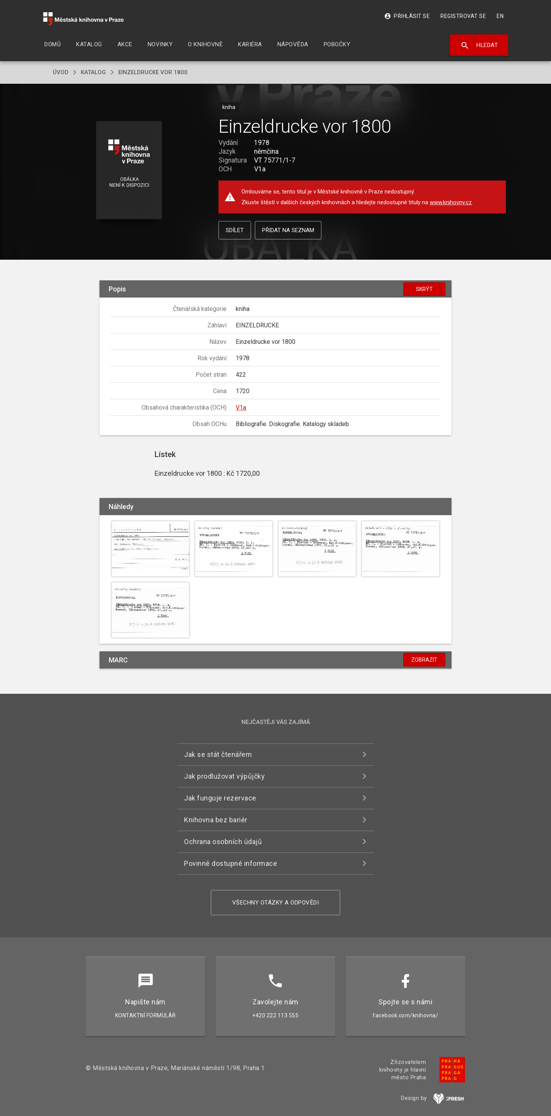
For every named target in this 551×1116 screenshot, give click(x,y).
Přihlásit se (407, 16)
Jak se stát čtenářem (218, 754)
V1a (241, 407)
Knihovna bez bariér (216, 820)
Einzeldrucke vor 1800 (152, 72)
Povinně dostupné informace (230, 863)
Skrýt (424, 289)
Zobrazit (424, 660)
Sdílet (235, 230)
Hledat (479, 45)
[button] (129, 170)
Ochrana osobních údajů (223, 842)
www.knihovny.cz (451, 202)
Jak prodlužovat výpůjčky (224, 776)
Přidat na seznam (288, 230)
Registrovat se (463, 16)
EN (500, 16)
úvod (60, 72)
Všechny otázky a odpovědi (275, 902)
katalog (93, 72)
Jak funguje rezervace (220, 798)
